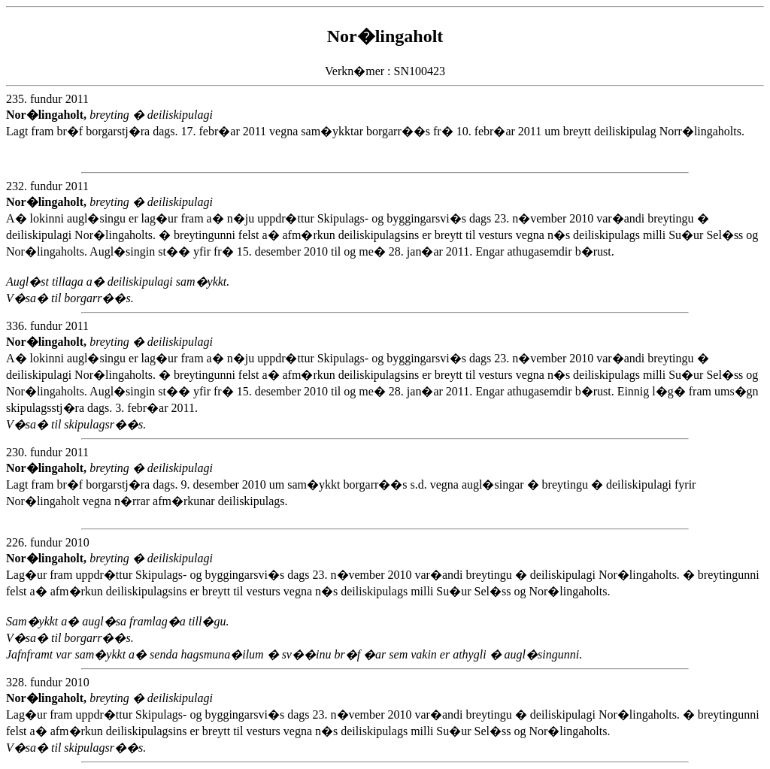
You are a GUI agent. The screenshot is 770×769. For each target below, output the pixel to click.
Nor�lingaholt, (47, 114)
